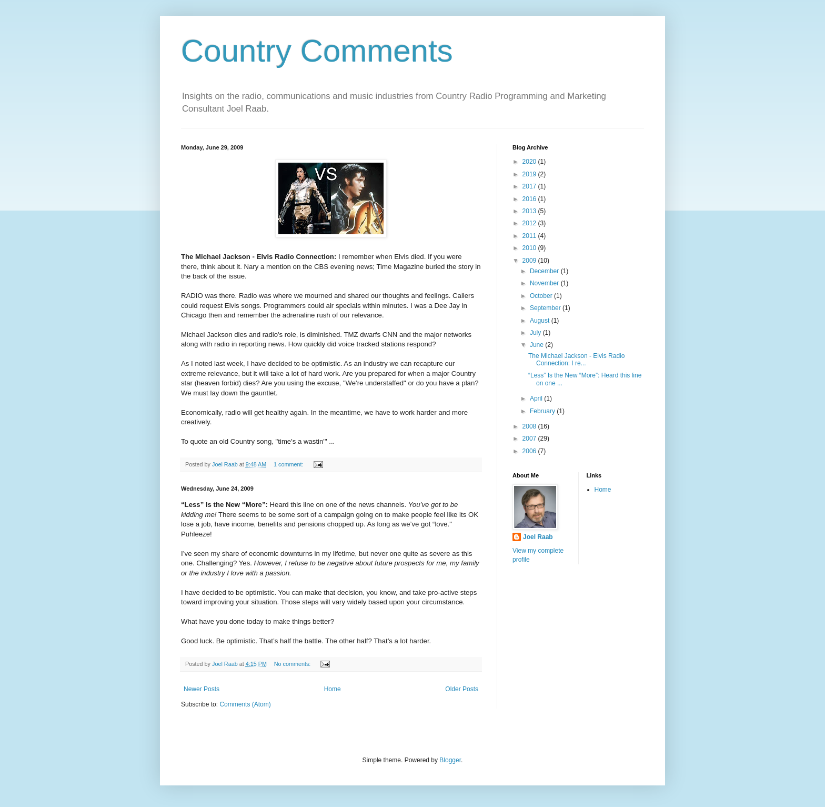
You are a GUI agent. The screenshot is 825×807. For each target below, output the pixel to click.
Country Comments (317, 50)
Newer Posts (201, 689)
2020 (530, 161)
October (542, 296)
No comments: (293, 664)
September (546, 308)
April (537, 398)
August (540, 320)
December (545, 271)
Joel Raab (538, 537)
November (545, 283)
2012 (530, 223)
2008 (530, 426)
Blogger (450, 760)
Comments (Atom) (244, 704)
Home (332, 689)
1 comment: (289, 464)
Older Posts (461, 689)
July (536, 332)
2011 (530, 236)
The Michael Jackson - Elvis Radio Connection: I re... (576, 359)
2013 (530, 211)
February (543, 411)
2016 (530, 199)
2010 (530, 248)
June (537, 344)
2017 (530, 186)
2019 (530, 174)
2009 (530, 260)
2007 (530, 438)
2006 (530, 451)
